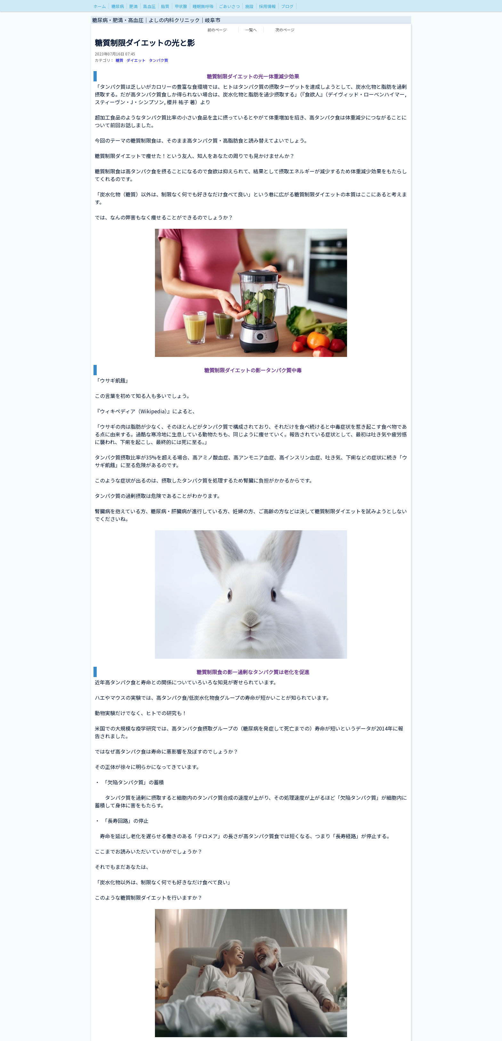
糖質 (119, 60)
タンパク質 (158, 60)
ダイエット (136, 60)
